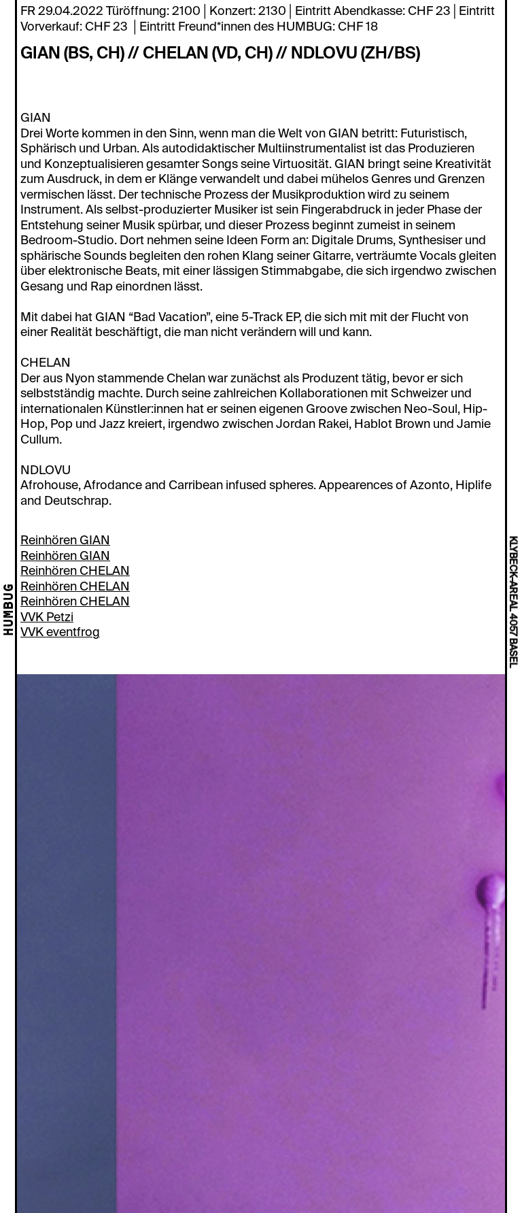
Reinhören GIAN (65, 540)
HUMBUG (9, 610)
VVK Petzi (46, 617)
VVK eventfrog (60, 632)
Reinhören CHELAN (75, 571)
